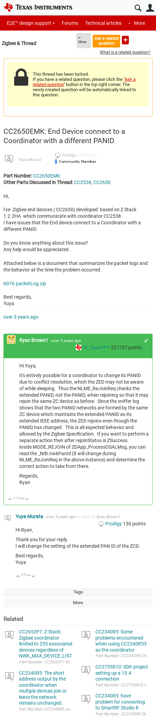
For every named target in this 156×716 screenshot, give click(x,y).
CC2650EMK (46, 176)
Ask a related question (106, 40)
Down (27, 500)
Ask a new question (125, 40)
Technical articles (103, 23)
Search (138, 8)
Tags (78, 592)
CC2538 (82, 182)
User (150, 8)
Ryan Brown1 (34, 340)
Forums (70, 23)
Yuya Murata (29, 159)
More (139, 23)
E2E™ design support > (31, 23)
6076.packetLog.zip (24, 283)
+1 (146, 340)
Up (10, 500)
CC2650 (102, 182)
